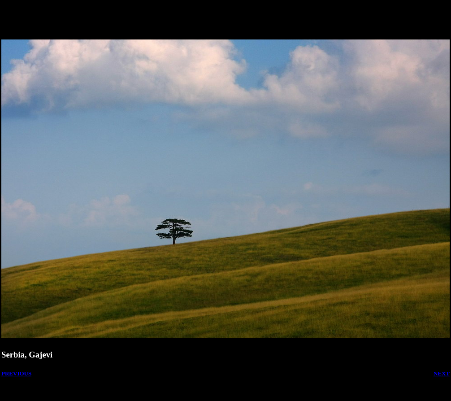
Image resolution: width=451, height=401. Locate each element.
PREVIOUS (16, 373)
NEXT (442, 373)
